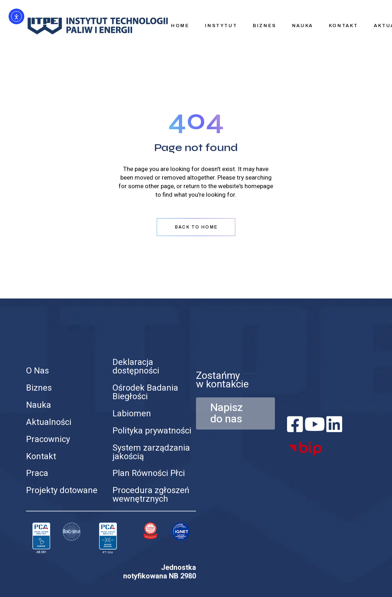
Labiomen (131, 413)
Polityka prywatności (151, 431)
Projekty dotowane (61, 490)
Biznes (39, 388)
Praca (37, 473)
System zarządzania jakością (151, 452)
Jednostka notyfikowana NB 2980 (159, 571)
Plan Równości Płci (148, 473)
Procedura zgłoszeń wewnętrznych (150, 494)
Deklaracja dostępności (135, 366)
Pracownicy (48, 439)
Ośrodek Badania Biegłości (145, 392)
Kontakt (41, 456)
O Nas (37, 371)
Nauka (38, 405)
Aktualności (48, 422)
